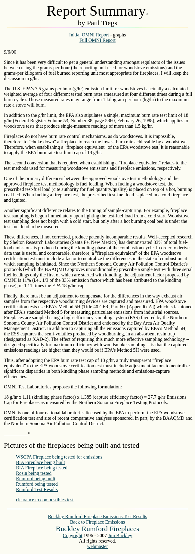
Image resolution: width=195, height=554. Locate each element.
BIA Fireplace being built (40, 462)
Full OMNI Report (97, 40)
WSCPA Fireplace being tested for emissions (59, 456)
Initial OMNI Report (89, 34)
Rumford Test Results (37, 489)
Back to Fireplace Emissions (97, 521)
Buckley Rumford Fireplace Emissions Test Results (97, 516)
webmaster (97, 546)
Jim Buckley (120, 535)
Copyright (72, 535)
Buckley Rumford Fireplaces (97, 529)
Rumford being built (35, 478)
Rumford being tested (37, 484)
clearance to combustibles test (44, 499)
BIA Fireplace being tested (41, 467)
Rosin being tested (33, 473)
